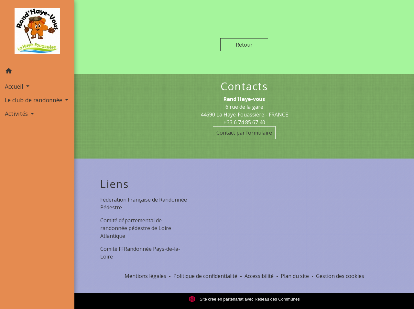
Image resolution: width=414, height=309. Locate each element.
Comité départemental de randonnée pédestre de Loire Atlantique (135, 228)
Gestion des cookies (340, 276)
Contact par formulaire (244, 132)
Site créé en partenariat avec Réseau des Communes (244, 299)
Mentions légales (145, 276)
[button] (37, 71)
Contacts (244, 86)
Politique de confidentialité (205, 276)
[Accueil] (37, 32)
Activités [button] (17, 113)
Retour (244, 44)
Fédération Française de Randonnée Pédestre (143, 203)
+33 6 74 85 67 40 (244, 122)
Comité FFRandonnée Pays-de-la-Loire (140, 252)
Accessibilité (259, 276)
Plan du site (295, 276)
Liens (114, 184)
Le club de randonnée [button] (34, 100)
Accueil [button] (15, 86)
